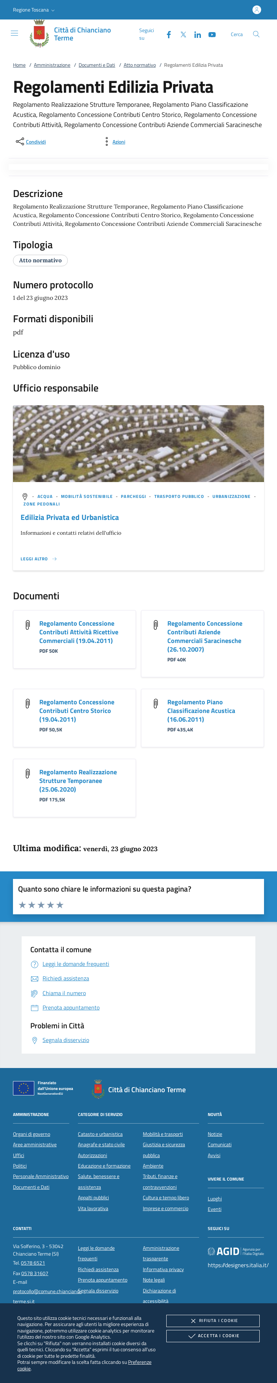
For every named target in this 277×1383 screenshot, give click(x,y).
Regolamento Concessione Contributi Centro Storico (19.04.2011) (76, 710)
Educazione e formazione (104, 1166)
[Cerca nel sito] (256, 34)
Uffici (18, 1155)
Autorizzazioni (92, 1155)
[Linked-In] (195, 34)
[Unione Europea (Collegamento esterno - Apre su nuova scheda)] (45, 1090)
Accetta (212, 1336)
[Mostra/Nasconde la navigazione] (14, 33)
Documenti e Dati (97, 65)
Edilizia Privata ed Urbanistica (70, 517)
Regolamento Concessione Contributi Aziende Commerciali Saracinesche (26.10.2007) (204, 636)
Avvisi (214, 1155)
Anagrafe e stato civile (101, 1144)
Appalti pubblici (93, 1198)
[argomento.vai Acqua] (46, 496)
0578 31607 (34, 1273)
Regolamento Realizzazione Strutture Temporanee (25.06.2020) (78, 780)
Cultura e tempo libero (166, 1198)
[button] (34, 10)
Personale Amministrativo (41, 1176)
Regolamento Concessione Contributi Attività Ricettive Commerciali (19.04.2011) (78, 631)
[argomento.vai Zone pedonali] (41, 503)
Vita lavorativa (93, 1208)
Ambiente (153, 1166)
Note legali (154, 1280)
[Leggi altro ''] (39, 559)
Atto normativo (140, 65)
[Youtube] (209, 34)
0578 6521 (33, 1263)
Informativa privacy (163, 1269)
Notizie (215, 1134)
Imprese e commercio (165, 1208)
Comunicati (220, 1144)
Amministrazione (52, 65)
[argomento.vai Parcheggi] (134, 496)
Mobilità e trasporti (163, 1134)
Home (19, 65)
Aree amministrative (35, 1144)
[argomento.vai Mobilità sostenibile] (87, 496)
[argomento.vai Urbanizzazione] (232, 496)
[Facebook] (166, 34)
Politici (20, 1166)
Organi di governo (31, 1134)
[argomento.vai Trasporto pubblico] (180, 496)
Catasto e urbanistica (100, 1134)
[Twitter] (180, 34)
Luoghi (215, 1199)
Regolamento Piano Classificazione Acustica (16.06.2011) (201, 710)
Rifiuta (213, 1321)
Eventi (214, 1209)
